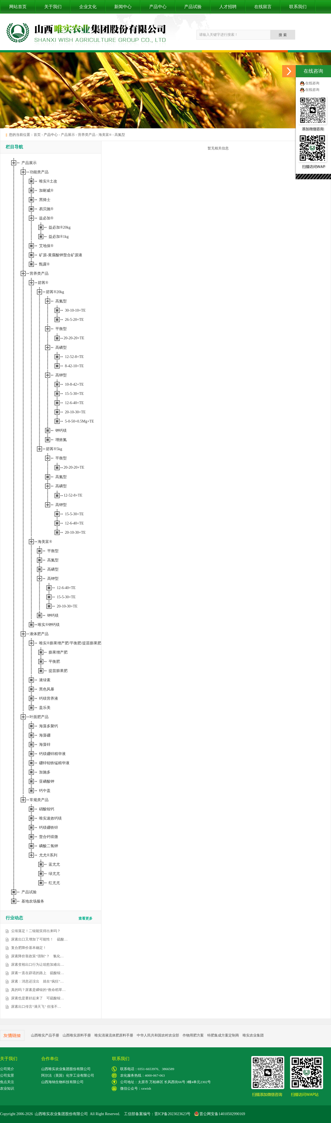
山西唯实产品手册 (45, 1035)
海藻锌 (44, 745)
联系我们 (298, 6)
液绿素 (44, 680)
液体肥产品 (39, 634)
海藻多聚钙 (48, 726)
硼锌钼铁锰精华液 (54, 763)
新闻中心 (123, 6)
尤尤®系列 (48, 855)
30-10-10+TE (75, 310)
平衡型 (61, 329)
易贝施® (46, 209)
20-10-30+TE (75, 412)
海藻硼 (44, 735)
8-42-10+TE (74, 366)
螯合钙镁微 (48, 837)
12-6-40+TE (74, 403)
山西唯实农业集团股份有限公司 (66, 1069)
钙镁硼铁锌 (48, 828)
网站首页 (18, 6)
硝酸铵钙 (46, 809)
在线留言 (263, 6)
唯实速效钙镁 (50, 818)
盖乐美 (44, 708)
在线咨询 (312, 83)
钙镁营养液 (48, 698)
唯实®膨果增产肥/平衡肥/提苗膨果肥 (70, 643)
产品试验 (193, 6)
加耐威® (46, 190)
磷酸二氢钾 (48, 846)
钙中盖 (44, 791)
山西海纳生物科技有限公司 (62, 1082)
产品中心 (158, 6)
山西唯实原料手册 (77, 1035)
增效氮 (61, 440)
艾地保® (46, 246)
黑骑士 (44, 200)
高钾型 (61, 375)
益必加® (46, 218)
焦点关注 (7, 1082)
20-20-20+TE (73, 338)
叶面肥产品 (39, 717)
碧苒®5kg (54, 449)
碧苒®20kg (55, 292)
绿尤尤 (54, 874)
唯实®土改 (48, 181)
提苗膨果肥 (58, 671)
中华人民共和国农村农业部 (158, 1035)
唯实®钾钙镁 (49, 625)
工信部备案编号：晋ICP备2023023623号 (157, 1114)
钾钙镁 (61, 430)
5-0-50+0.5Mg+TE (79, 421)
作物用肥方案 (193, 1035)
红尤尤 (54, 883)
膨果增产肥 (58, 652)
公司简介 (7, 1069)
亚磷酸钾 (46, 781)
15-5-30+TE (74, 394)
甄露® (44, 264)
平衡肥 (54, 662)
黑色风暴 (46, 689)
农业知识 (7, 1088)
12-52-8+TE (74, 357)
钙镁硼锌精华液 (52, 754)
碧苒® (43, 283)
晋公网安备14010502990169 (219, 1114)
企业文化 (88, 6)
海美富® (105, 135)
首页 (37, 135)
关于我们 (53, 6)
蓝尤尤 (54, 864)
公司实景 (7, 1075)
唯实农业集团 (253, 1035)
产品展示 (68, 135)
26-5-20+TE (74, 320)
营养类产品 (87, 135)
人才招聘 (228, 6)
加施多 (44, 772)
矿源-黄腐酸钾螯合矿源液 (60, 255)
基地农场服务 (32, 901)
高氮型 (119, 135)
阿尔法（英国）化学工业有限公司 (67, 1075)
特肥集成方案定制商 (223, 1035)
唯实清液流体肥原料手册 (113, 1035)
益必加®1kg (59, 237)
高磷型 (61, 347)
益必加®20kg (60, 227)
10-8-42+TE (74, 384)
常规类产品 (39, 800)
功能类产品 (39, 172)
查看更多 (85, 918)
